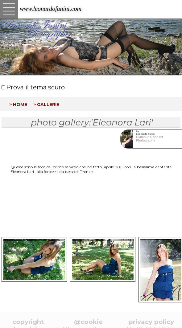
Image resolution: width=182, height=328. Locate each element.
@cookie (88, 322)
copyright (28, 322)
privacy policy (151, 322)
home (20, 104)
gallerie (48, 104)
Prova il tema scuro (35, 87)
